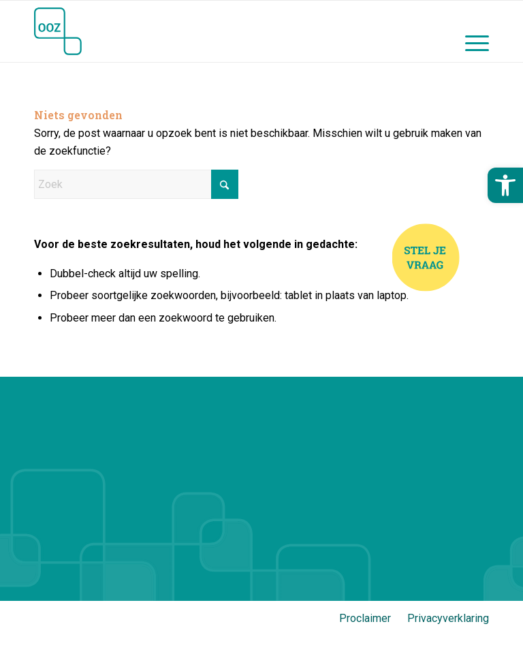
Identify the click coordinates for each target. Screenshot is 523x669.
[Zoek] (136, 184)
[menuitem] (470, 31)
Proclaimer (365, 618)
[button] (505, 185)
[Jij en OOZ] (58, 31)
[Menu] (470, 31)
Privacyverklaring (448, 618)
